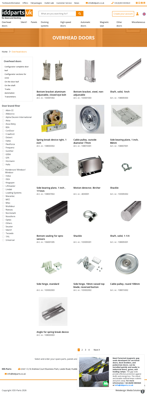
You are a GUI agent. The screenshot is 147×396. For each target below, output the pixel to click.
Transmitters (10, 96)
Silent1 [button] (24, 22)
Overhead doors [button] (6, 24)
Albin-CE (9, 110)
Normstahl (11, 213)
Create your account (123, 13)
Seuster (9, 226)
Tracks (7, 89)
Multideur (10, 206)
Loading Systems (13, 192)
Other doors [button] (119, 24)
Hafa (8, 164)
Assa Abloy (11, 124)
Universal (10, 240)
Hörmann (10, 161)
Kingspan (10, 182)
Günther (9, 151)
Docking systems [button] (45, 24)
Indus (8, 175)
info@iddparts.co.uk (15, 373)
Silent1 (9, 230)
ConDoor (10, 130)
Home (4, 51)
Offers (25, 3)
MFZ (8, 199)
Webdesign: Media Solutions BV (130, 390)
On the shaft (10, 85)
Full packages (36, 3)
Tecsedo (9, 233)
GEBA (8, 154)
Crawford (10, 134)
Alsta (8, 120)
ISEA (8, 179)
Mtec (8, 203)
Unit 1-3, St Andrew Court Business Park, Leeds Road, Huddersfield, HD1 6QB (55, 369)
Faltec (8, 140)
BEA (7, 127)
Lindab (9, 189)
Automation (9, 93)
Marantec (10, 196)
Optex (8, 219)
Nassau (9, 209)
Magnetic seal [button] (104, 24)
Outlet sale (49, 3)
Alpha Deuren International (18, 117)
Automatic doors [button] (85, 24)
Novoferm (10, 216)
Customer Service (64, 3)
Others (9, 223)
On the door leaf (12, 81)
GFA (7, 157)
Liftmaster (10, 186)
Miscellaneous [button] (138, 22)
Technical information (11, 3)
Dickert (9, 137)
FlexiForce (10, 144)
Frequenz (10, 147)
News (76, 3)
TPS (7, 236)
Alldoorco (10, 113)
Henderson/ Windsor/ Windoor (15, 171)
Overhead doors (19, 51)
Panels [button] (34, 22)
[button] (137, 15)
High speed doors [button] (65, 24)
